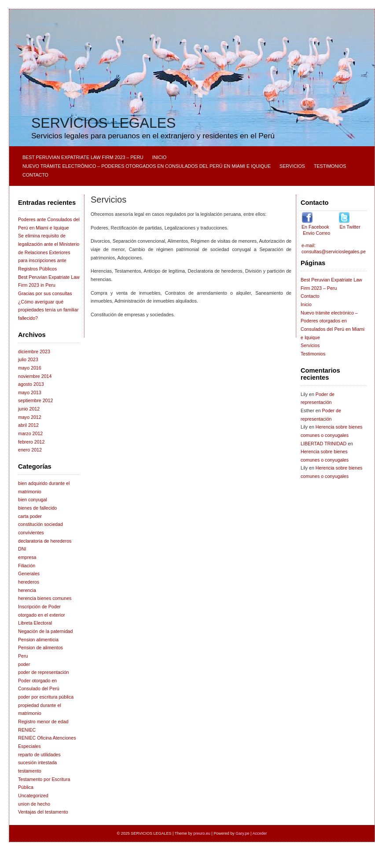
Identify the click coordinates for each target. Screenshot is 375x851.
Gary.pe (242, 833)
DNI (22, 548)
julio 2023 (28, 359)
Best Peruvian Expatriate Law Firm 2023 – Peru (82, 157)
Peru (23, 656)
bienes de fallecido (37, 508)
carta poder (30, 516)
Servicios (292, 166)
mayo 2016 (29, 367)
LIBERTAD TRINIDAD (323, 443)
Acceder (259, 833)
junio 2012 (29, 408)
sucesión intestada (37, 762)
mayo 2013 (29, 392)
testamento (29, 770)
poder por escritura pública (46, 696)
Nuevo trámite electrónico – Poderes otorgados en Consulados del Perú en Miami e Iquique (146, 166)
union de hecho (34, 804)
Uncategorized (33, 795)
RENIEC (27, 730)
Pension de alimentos (40, 647)
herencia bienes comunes (44, 598)
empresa (27, 557)
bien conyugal (32, 499)
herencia (27, 590)
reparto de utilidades (39, 754)
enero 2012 (30, 449)
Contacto (35, 175)
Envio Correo (315, 233)
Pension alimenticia (38, 639)
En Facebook (316, 226)
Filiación (26, 565)
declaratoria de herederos (44, 541)
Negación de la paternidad (45, 631)
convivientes (31, 532)
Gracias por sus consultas (45, 293)
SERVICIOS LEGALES (103, 123)
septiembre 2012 (35, 400)
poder (24, 664)
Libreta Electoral (35, 622)
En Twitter (349, 226)
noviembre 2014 (34, 376)
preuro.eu (201, 833)
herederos (28, 582)
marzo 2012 (30, 433)
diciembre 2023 (34, 351)
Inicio (159, 157)
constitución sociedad (40, 524)
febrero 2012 (31, 441)
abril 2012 (28, 425)
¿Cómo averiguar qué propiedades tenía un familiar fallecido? (48, 310)
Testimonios (330, 166)
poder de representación (43, 672)
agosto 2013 (31, 384)
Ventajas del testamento (43, 811)
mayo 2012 (29, 417)
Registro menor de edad (43, 721)
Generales (29, 573)
